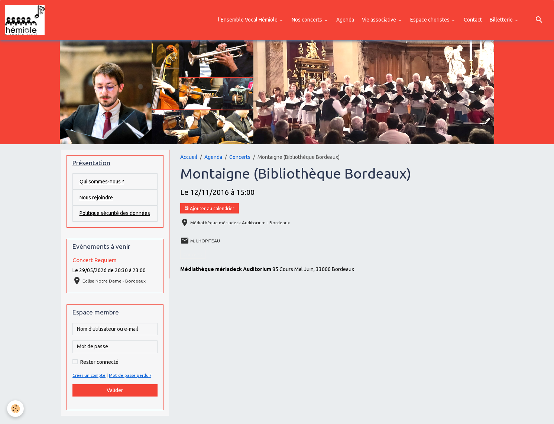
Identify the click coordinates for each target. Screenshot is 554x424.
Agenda (345, 20)
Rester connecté (99, 370)
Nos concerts (307, 20)
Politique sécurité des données (105, 217)
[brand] (26, 20)
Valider (115, 398)
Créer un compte (89, 383)
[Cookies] (15, 408)
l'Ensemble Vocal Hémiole (248, 20)
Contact (473, 20)
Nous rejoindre (96, 197)
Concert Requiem (94, 268)
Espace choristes (430, 20)
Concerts (239, 157)
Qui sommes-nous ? (102, 182)
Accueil (188, 157)
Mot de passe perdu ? (130, 383)
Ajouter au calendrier (209, 208)
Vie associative (379, 20)
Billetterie (502, 20)
